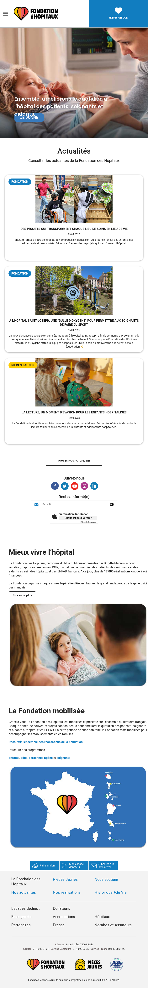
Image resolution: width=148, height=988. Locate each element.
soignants (63, 758)
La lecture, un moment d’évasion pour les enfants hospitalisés (74, 412)
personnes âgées (41, 758)
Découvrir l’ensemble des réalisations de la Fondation (46, 742)
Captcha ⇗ (89, 522)
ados (24, 758)
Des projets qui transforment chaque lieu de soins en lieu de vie (74, 229)
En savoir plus (22, 595)
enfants (14, 758)
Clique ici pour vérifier (78, 518)
